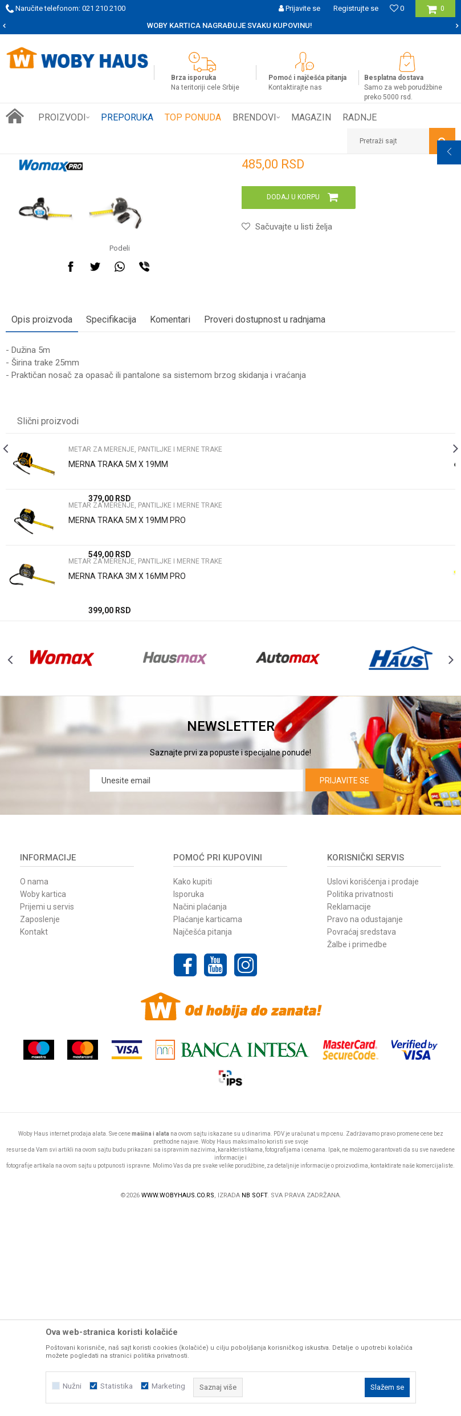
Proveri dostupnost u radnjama (264, 497)
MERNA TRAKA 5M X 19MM (118, 642)
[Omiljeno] (397, 8)
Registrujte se (355, 8)
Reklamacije (349, 1109)
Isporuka (188, 1096)
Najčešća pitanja (202, 1134)
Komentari (170, 497)
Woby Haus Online (34, 163)
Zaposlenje (40, 1122)
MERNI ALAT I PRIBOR (143, 163)
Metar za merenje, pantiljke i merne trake (250, 163)
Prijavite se (344, 983)
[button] (401, 141)
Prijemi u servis (47, 1109)
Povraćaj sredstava (361, 1134)
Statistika (116, 1386)
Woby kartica (43, 1096)
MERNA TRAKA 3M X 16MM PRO (127, 754)
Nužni (72, 1386)
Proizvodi (86, 163)
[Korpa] (435, 13)
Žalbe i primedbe (357, 1147)
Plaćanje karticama (207, 1122)
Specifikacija (111, 497)
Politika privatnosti (360, 1096)
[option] (230, 25)
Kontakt (34, 1134)
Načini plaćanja (200, 1109)
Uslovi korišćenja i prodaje (373, 1084)
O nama (34, 1084)
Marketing (168, 1386)
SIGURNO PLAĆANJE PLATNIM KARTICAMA (230, 25)
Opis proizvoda (41, 497)
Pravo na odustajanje (365, 1122)
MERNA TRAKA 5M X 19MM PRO (127, 698)
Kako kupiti (192, 1084)
